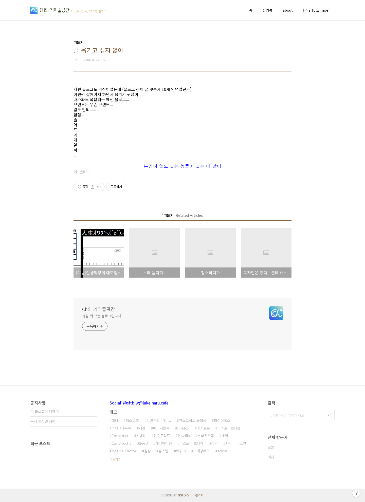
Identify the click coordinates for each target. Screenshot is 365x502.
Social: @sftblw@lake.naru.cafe (139, 403)
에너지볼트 (161, 428)
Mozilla (184, 435)
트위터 (181, 450)
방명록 (267, 10)
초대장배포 (201, 450)
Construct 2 (122, 443)
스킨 (243, 443)
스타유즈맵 (205, 435)
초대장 (141, 435)
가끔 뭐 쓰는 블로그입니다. (102, 315)
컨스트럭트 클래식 (192, 420)
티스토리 (132, 420)
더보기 (114, 459)
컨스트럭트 (162, 435)
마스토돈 (203, 428)
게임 (225, 435)
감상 (147, 450)
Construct (120, 435)
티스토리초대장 (229, 428)
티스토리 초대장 (191, 443)
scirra (222, 450)
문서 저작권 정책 (43, 421)
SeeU (143, 443)
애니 (115, 420)
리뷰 (142, 428)
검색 (329, 415)
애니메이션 (163, 443)
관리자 (199, 495)
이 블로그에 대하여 (44, 411)
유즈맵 (163, 450)
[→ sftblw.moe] (316, 10)
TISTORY (183, 495)
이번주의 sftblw (159, 420)
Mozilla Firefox (124, 450)
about (288, 10)
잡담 (214, 443)
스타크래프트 (121, 428)
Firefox (183, 428)
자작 (228, 443)
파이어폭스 (222, 420)
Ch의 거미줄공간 (98, 309)
